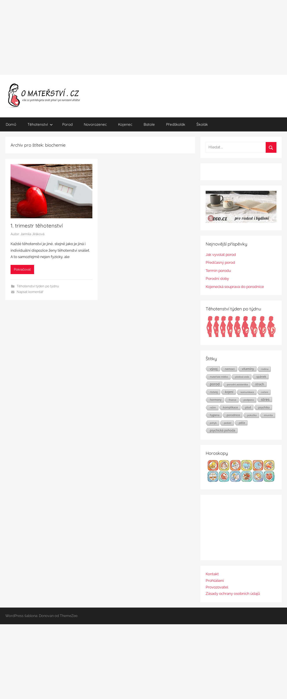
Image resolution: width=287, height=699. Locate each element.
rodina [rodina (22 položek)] (265, 369)
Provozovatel (217, 587)
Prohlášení (215, 580)
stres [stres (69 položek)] (265, 399)
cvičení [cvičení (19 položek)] (264, 392)
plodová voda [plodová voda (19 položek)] (242, 376)
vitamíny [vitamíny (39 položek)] (248, 369)
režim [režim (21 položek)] (213, 407)
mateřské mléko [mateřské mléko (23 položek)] (219, 376)
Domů (11, 124)
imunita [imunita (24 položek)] (268, 415)
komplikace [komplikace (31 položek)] (230, 407)
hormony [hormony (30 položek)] (215, 400)
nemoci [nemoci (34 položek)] (230, 369)
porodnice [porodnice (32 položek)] (233, 415)
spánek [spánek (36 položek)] (261, 377)
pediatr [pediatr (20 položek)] (227, 422)
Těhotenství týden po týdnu (38, 286)
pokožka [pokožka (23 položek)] (252, 415)
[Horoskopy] (241, 481)
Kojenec (125, 124)
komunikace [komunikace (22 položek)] (247, 392)
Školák (202, 124)
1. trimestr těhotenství (37, 225)
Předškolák (175, 124)
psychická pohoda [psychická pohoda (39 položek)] (222, 430)
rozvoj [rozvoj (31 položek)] (214, 392)
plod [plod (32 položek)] (248, 407)
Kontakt (212, 574)
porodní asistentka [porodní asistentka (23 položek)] (237, 384)
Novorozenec (95, 124)
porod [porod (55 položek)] (215, 384)
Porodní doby (217, 278)
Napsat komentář (30, 292)
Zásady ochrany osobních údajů (233, 593)
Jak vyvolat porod (221, 254)
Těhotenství (40, 124)
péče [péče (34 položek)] (242, 423)
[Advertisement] (144, 37)
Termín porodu (218, 270)
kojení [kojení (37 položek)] (229, 392)
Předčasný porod (220, 262)
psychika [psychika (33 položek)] (264, 407)
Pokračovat (22, 269)
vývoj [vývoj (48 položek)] (214, 368)
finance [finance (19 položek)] (232, 399)
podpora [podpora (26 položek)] (248, 399)
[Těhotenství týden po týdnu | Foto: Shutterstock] (241, 336)
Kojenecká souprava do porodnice (235, 286)
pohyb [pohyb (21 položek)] (213, 422)
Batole (149, 124)
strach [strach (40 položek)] (259, 384)
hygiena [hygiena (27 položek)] (214, 415)
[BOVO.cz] (241, 221)
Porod (67, 124)
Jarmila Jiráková (32, 234)
